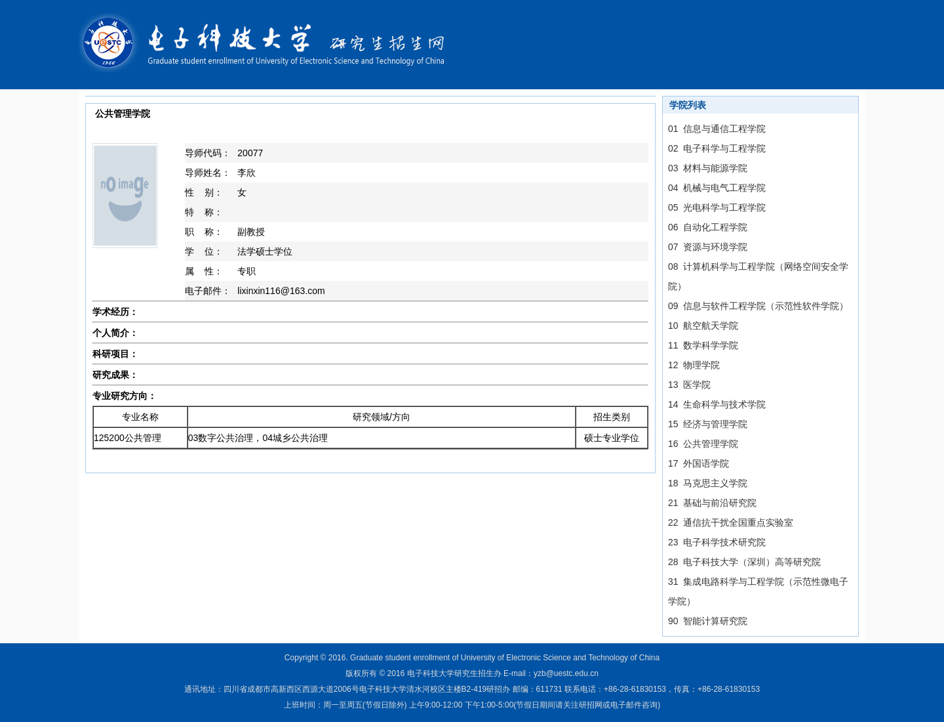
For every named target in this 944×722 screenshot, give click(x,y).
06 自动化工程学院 (707, 227)
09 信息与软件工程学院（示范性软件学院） (758, 306)
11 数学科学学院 (703, 345)
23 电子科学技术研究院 (717, 542)
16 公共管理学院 (703, 443)
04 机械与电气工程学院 (717, 187)
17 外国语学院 (698, 463)
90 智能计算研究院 (707, 621)
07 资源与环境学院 (707, 247)
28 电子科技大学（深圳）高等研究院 (744, 562)
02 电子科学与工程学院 (717, 148)
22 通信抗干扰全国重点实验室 (730, 522)
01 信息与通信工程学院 (717, 128)
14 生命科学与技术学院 (717, 404)
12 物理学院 (694, 365)
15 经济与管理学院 (707, 424)
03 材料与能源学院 (707, 168)
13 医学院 (689, 384)
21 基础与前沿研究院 (712, 503)
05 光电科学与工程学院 (717, 207)
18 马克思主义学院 (707, 483)
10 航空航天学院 (703, 325)
